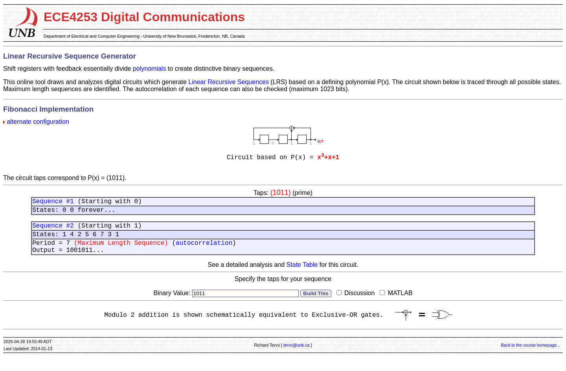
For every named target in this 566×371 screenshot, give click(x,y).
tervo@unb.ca (296, 358)
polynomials (149, 68)
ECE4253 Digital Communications (144, 17)
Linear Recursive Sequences (228, 82)
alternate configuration (38, 121)
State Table (302, 275)
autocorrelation (204, 251)
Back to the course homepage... (530, 358)
